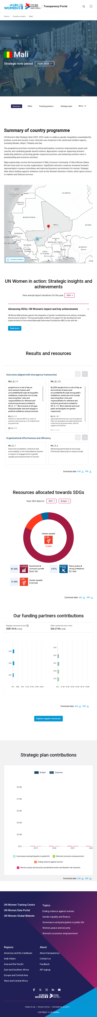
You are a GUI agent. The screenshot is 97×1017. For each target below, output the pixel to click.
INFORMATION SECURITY (61, 1007)
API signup (45, 970)
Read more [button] (14, 328)
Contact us (45, 959)
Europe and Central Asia (16, 975)
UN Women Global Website (19, 916)
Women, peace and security (56, 928)
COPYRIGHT (42, 1012)
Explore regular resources (48, 718)
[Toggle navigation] (91, 6)
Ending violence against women (50, 862)
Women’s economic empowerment (70, 856)
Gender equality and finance (56, 917)
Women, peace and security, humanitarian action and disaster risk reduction (50, 868)
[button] (48, 226)
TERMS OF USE (30, 1007)
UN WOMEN (54, 1012)
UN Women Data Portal (17, 910)
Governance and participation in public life (33, 856)
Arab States (10, 959)
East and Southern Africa (16, 970)
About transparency (49, 953)
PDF (87, 471)
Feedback (45, 964)
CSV (79, 471)
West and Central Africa (16, 981)
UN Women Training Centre (19, 905)
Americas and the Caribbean (18, 953)
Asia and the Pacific (14, 964)
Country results (19, 16)
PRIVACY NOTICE (44, 1007)
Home (6, 16)
